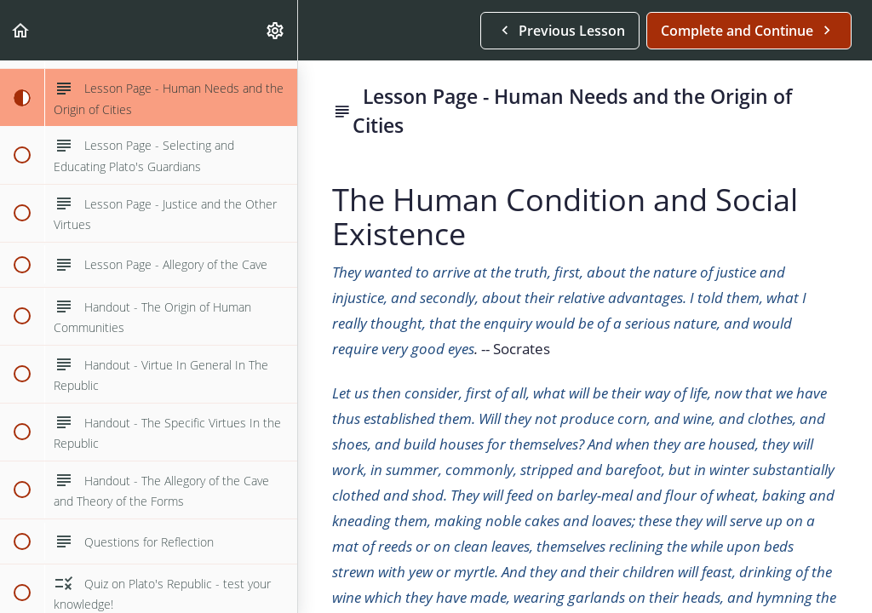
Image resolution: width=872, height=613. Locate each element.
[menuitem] (276, 30)
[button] (21, 30)
